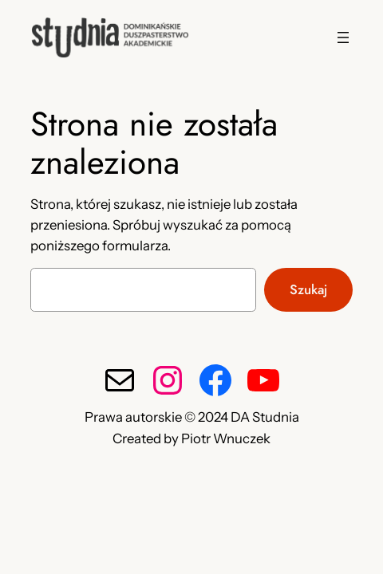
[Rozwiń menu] (343, 37)
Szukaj (308, 289)
